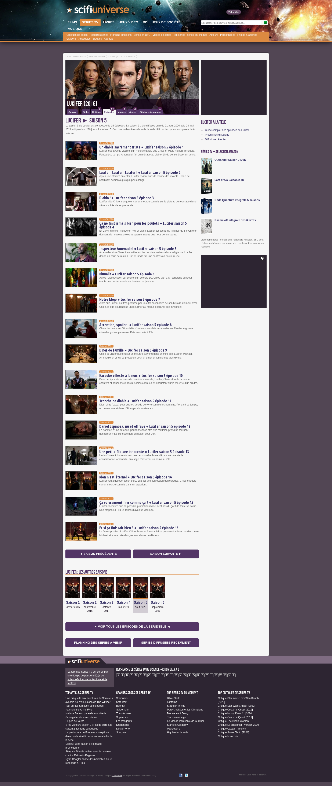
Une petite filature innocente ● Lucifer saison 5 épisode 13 (144, 451)
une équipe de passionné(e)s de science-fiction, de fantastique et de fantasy (87, 679)
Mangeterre (173, 728)
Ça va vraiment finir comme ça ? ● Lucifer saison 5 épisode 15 (146, 502)
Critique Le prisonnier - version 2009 (238, 724)
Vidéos (133, 111)
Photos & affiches (247, 34)
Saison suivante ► (166, 553)
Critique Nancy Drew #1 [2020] (235, 713)
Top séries (179, 34)
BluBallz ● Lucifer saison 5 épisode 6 (126, 273)
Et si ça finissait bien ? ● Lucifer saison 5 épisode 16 (138, 527)
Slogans (97, 38)
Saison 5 (140, 602)
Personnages (227, 34)
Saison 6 (157, 602)
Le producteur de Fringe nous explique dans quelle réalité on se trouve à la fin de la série (88, 736)
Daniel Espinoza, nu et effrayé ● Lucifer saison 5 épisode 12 (144, 426)
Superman (122, 717)
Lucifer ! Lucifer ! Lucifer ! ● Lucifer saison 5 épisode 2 (139, 172)
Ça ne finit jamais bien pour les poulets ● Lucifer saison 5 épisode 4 (143, 225)
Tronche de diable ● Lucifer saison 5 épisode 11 (135, 400)
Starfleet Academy (177, 724)
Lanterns (172, 702)
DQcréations (117, 776)
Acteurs (213, 34)
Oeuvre (72, 112)
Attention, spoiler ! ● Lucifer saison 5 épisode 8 (135, 324)
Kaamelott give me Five (78, 709)
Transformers (123, 713)
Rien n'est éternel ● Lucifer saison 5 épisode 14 (135, 477)
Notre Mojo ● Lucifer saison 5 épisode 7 (129, 299)
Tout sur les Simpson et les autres (84, 705)
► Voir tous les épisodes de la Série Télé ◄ (132, 626)
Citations (71, 38)
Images (122, 111)
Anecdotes (85, 38)
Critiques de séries (76, 34)
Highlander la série (177, 732)
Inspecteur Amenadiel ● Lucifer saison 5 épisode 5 (137, 248)
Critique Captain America (232, 728)
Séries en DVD (142, 34)
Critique (97, 111)
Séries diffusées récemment (166, 642)
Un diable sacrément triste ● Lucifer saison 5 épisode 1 (141, 147)
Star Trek (121, 702)
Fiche (86, 112)
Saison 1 (73, 602)
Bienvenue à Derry (177, 713)
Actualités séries (99, 34)
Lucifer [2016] (82, 104)
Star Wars (121, 698)
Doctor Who (123, 728)
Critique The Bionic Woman (233, 721)
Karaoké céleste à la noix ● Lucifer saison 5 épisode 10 (141, 375)
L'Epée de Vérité (74, 721)
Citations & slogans (151, 111)
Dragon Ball (123, 724)
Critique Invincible (228, 736)
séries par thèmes (197, 34)
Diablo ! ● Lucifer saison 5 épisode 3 (126, 197)
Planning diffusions (121, 34)
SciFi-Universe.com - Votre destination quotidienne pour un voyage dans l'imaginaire (98, 10)
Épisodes (109, 111)
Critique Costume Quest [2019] (235, 709)
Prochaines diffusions (217, 134)
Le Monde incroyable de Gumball (185, 721)
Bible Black (173, 698)
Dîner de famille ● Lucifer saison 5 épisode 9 (133, 350)
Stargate (121, 732)
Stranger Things (176, 705)
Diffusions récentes (216, 139)
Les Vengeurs (124, 721)
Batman (120, 705)
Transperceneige (176, 717)
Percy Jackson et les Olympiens (185, 709)
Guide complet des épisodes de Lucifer (227, 130)
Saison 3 (106, 602)
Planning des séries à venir (98, 642)
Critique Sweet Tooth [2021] (233, 732)
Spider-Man (122, 709)
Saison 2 (90, 602)
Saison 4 (123, 602)
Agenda (108, 38)
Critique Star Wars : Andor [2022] (236, 705)
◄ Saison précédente (98, 553)
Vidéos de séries (162, 34)
